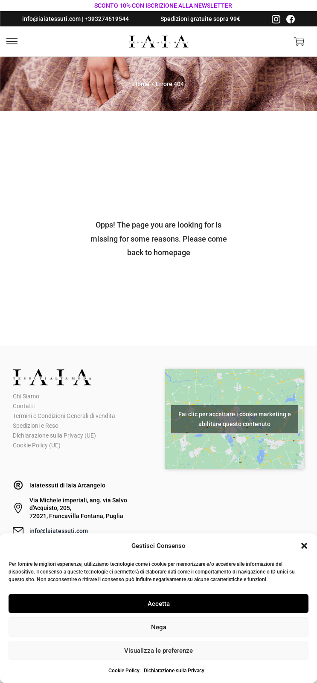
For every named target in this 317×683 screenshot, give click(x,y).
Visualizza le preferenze (158, 650)
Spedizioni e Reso (35, 425)
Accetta (159, 604)
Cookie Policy (124, 671)
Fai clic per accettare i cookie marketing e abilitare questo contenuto (234, 419)
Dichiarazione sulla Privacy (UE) (54, 435)
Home (141, 84)
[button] (304, 546)
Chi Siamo (26, 396)
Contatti (24, 406)
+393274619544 (106, 18)
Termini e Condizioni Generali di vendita (64, 415)
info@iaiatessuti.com (51, 18)
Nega (158, 627)
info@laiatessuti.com (58, 530)
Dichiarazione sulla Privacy (174, 671)
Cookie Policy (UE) (37, 445)
